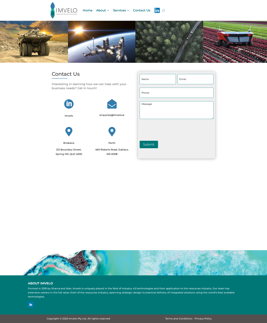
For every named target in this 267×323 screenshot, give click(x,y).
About (101, 10)
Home (87, 10)
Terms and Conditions (178, 318)
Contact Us (141, 10)
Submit (148, 144)
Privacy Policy (203, 318)
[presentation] (165, 129)
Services (119, 10)
